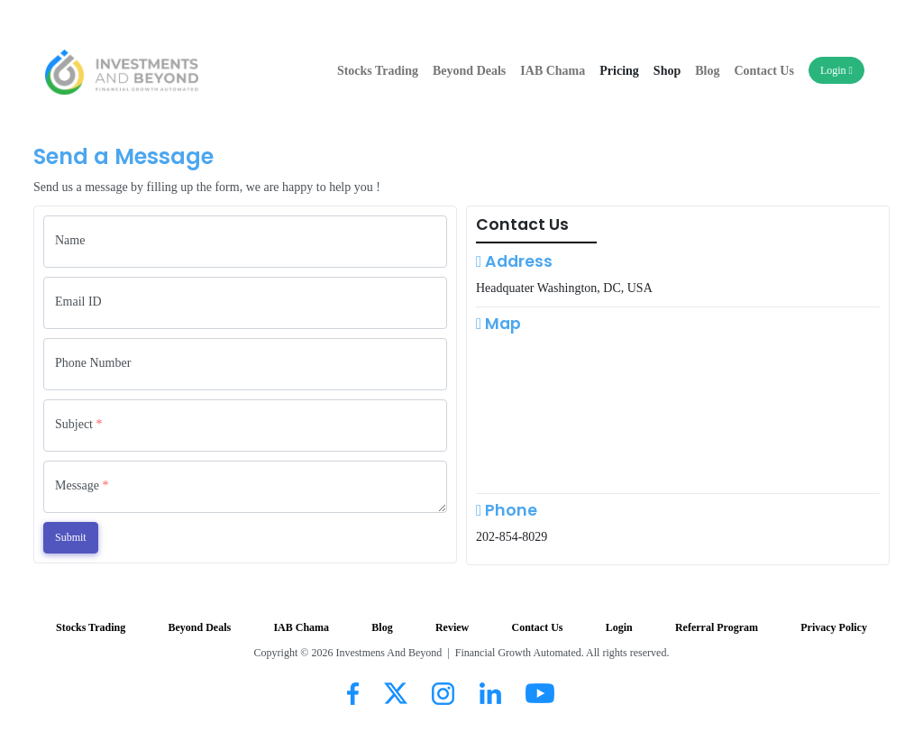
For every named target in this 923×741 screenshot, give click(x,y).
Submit (71, 537)
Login (836, 70)
